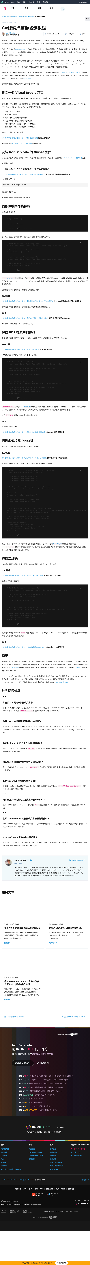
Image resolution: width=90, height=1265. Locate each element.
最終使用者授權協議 (56, 1166)
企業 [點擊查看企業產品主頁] (24, 2)
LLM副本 (69, 34)
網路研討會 (49, 1189)
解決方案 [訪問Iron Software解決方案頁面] (31, 2)
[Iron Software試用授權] (61, 1263)
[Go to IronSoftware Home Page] (7, 2)
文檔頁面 (77, 668)
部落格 (3, 1162)
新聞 (24, 1189)
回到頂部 (84, 1180)
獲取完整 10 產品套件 (23, 1063)
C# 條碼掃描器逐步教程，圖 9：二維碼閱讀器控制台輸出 (23, 647)
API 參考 (4, 1155)
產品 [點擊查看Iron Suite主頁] (18, 2)
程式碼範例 (5, 1149)
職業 (36, 1189)
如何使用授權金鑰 (56, 1162)
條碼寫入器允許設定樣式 (71, 72)
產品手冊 (4, 1166)
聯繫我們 (71, 1189)
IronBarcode (20, 49)
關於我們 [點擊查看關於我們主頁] (45, 2)
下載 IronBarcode (52, 34)
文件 (52, 8)
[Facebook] (85, 1200)
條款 (67, 1211)
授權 (14, 8)
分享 (82, 34)
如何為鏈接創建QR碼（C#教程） (15, 1017)
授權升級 (53, 1155)
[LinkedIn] (88, 1200)
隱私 (71, 1211)
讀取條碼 (32, 1159)
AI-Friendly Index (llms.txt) (11, 1169)
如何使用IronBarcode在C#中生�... (74, 1017)
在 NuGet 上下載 (78, 1149)
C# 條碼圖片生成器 (35, 1152)
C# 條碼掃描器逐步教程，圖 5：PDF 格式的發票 (20, 349)
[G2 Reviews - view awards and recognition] (37, 1194)
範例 (41, 8)
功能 (28, 8)
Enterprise (54, 1169)
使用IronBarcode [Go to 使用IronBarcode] (28, 16)
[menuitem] (19, 2)
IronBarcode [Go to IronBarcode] (6, 16)
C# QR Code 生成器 (36, 1155)
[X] (82, 1200)
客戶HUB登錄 (60, 1189)
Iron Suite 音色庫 (61, 682)
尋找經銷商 (53, 1152)
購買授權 (53, 1149)
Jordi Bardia (10, 33)
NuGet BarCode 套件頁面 (72, 158)
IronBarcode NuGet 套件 (22, 143)
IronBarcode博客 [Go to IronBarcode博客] (16, 16)
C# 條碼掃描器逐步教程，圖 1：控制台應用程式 (20, 138)
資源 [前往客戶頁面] (38, 2)
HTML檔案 (27, 78)
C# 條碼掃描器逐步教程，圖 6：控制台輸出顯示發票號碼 (23, 432)
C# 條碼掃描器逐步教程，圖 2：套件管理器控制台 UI (25, 174)
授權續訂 (53, 1159)
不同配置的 (14, 668)
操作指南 (4, 1152)
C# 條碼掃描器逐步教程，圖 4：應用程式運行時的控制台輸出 (25, 318)
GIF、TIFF (25, 281)
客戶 (30, 1189)
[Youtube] (79, 1200)
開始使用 (32, 1149)
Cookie (76, 1211)
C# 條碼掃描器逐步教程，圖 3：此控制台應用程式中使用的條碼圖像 (28, 301)
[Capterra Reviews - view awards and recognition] (52, 1194)
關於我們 (18, 1189)
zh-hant (83, 2)
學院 (41, 1189)
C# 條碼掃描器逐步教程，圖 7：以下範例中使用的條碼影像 (24, 458)
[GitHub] (76, 1200)
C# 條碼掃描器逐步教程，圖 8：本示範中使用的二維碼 (22, 576)
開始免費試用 (43, 1063)
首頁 (5, 9)
